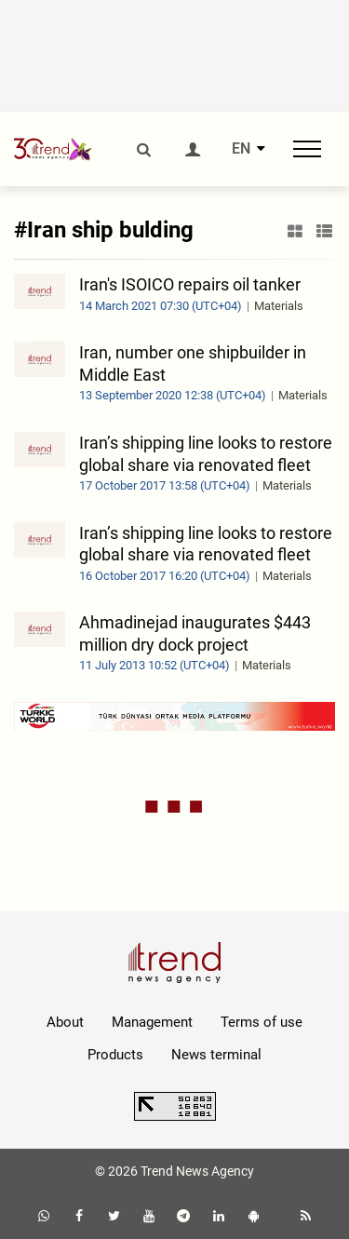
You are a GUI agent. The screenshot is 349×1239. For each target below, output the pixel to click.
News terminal (216, 1054)
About (65, 1022)
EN (241, 148)
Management (152, 1022)
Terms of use (261, 1022)
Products (115, 1054)
